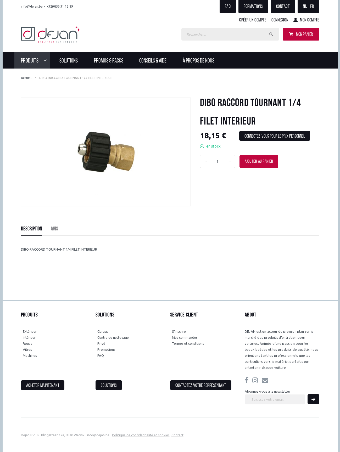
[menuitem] (35, 60)
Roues (27, 343)
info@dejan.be (32, 6)
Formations (253, 6)
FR (312, 6)
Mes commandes (185, 337)
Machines (30, 355)
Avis (54, 229)
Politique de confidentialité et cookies (141, 435)
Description (31, 229)
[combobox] (230, 34)
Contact (283, 6)
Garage (103, 331)
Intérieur (29, 337)
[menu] (170, 60)
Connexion (279, 20)
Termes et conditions (188, 343)
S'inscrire (179, 331)
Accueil (26, 78)
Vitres (27, 349)
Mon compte (309, 20)
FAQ (228, 6)
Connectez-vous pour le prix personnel (274, 136)
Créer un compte (252, 20)
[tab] (31, 229)
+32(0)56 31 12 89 (60, 6)
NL (305, 6)
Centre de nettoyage (113, 337)
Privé (101, 343)
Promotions (106, 349)
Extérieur (30, 331)
